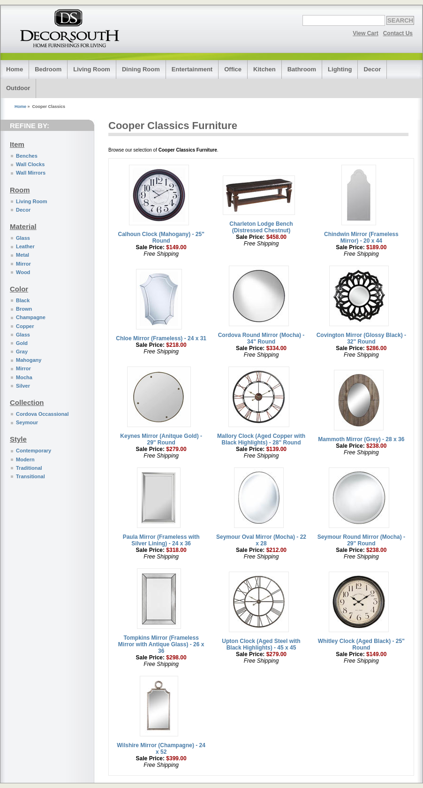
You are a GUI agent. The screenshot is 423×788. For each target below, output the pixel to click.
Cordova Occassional (42, 414)
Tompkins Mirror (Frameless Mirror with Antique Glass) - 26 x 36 (161, 644)
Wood (23, 272)
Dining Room (141, 69)
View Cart (365, 33)
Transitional (30, 476)
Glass (23, 238)
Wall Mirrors (30, 173)
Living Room (91, 69)
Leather (25, 246)
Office (233, 69)
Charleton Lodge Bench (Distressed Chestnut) (261, 227)
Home (14, 69)
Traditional (29, 468)
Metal (22, 255)
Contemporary (33, 450)
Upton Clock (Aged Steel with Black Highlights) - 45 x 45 (261, 644)
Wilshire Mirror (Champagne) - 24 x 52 (161, 748)
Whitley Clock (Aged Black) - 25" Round (361, 644)
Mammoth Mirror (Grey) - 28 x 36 (361, 439)
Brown (24, 309)
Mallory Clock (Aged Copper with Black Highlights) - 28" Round (261, 439)
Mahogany (28, 360)
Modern (25, 459)
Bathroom (301, 69)
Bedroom (48, 69)
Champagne (30, 317)
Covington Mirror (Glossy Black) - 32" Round (361, 338)
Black (23, 300)
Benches (27, 156)
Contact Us (398, 33)
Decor (372, 69)
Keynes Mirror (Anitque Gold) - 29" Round (161, 439)
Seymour (27, 422)
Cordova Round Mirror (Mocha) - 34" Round (261, 338)
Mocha (24, 377)
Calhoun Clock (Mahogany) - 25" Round (161, 237)
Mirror (23, 264)
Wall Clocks (30, 164)
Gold (22, 343)
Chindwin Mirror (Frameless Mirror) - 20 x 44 (361, 237)
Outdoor (18, 88)
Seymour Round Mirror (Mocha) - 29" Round (361, 540)
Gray (22, 351)
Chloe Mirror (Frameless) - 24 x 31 (161, 338)
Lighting (340, 69)
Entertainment (192, 69)
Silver (23, 386)
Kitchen (264, 69)
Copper (25, 326)
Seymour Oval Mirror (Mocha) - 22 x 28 (261, 540)
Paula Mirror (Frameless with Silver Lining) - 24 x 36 (161, 540)
